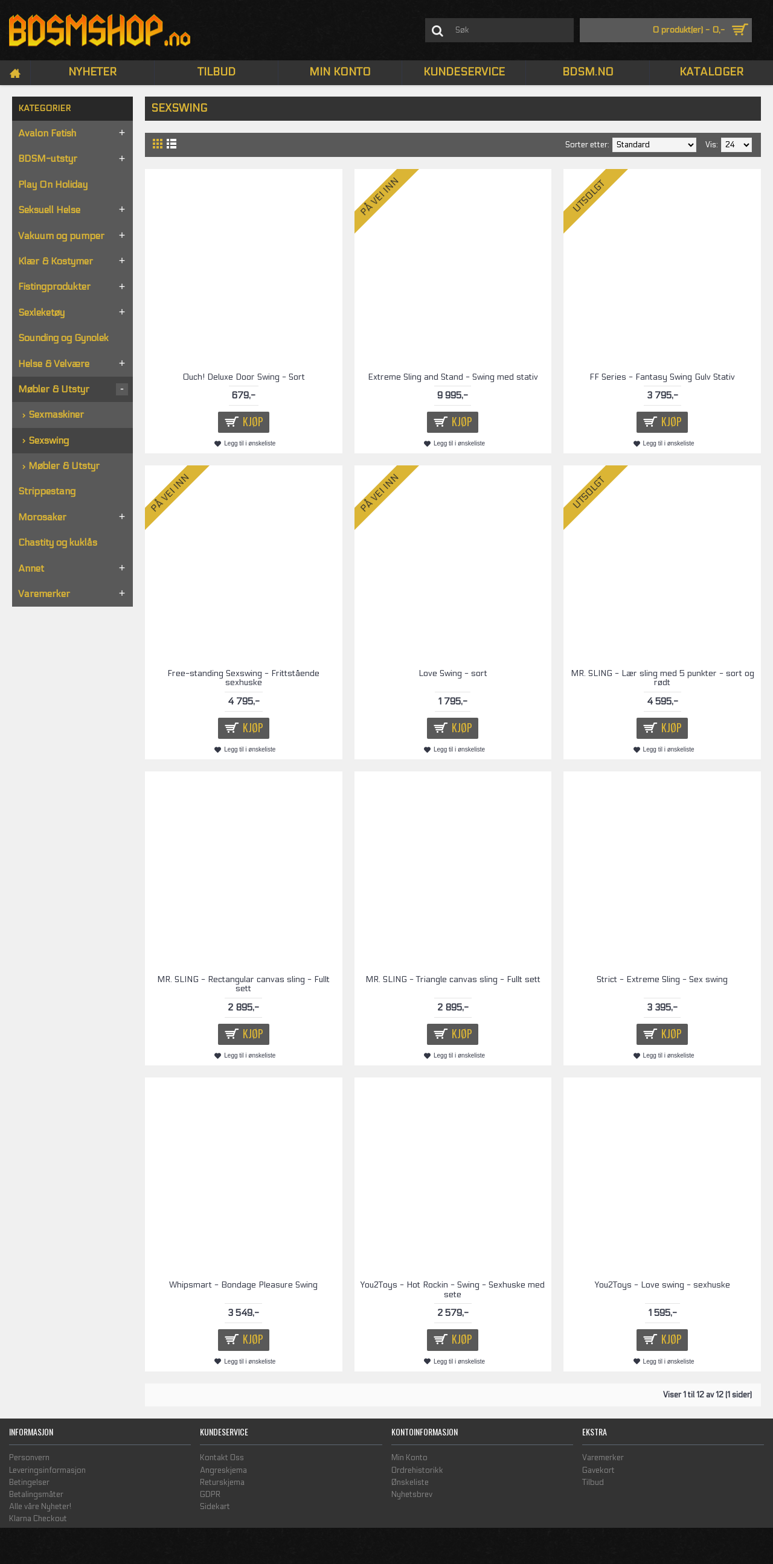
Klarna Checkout (38, 1519)
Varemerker (603, 1458)
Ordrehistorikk (417, 1470)
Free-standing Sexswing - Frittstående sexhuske (243, 678)
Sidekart (215, 1506)
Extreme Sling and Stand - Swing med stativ (453, 377)
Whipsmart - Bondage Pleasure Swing (243, 1285)
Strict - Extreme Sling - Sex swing (662, 979)
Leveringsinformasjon (47, 1470)
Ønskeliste (410, 1482)
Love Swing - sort (453, 673)
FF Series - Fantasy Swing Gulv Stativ (662, 377)
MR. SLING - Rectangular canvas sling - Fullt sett (243, 984)
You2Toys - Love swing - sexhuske (662, 1285)
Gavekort (598, 1470)
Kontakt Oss (222, 1458)
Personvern (29, 1458)
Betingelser (29, 1482)
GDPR (210, 1494)
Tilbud (593, 1482)
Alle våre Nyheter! (40, 1506)
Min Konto (409, 1458)
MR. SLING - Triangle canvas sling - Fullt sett (452, 979)
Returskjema (222, 1482)
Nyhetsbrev (411, 1494)
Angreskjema (223, 1470)
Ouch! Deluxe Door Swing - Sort (243, 377)
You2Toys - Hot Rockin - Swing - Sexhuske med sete (453, 1289)
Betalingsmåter (36, 1494)
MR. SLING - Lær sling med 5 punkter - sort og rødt (662, 678)
